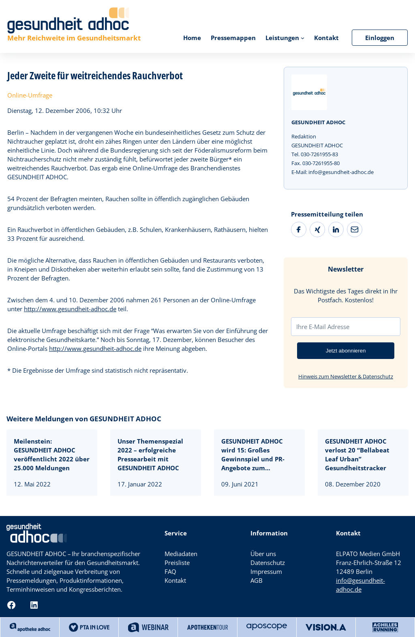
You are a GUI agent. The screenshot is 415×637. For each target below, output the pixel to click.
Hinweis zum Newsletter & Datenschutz (345, 376)
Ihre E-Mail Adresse (322, 327)
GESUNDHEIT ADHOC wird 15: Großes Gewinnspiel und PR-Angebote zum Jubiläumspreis (253, 454)
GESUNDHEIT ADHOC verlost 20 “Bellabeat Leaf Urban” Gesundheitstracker (357, 454)
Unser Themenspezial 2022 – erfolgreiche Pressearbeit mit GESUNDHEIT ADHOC (150, 454)
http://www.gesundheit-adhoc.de (70, 309)
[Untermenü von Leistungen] (302, 37)
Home (192, 38)
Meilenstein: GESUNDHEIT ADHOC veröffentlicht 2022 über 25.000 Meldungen (52, 454)
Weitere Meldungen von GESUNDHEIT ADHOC (83, 418)
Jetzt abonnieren (346, 351)
